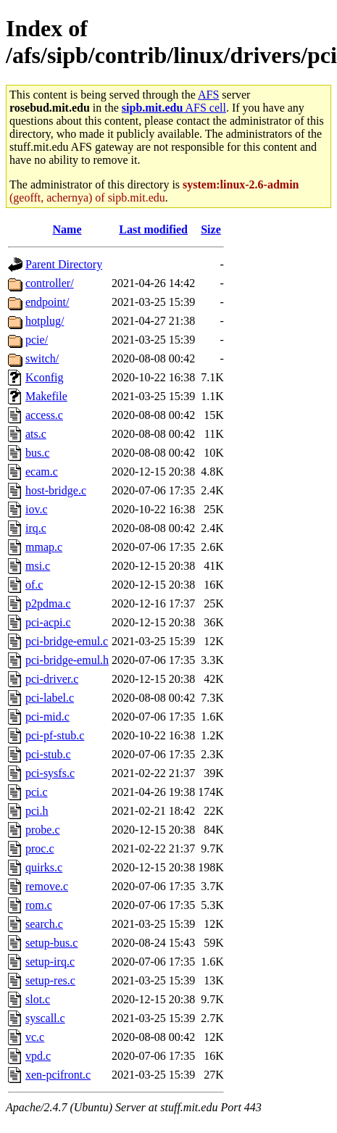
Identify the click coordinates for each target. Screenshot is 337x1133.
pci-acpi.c (48, 622)
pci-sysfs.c (50, 773)
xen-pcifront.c (58, 1074)
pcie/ (36, 339)
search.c (44, 924)
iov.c (36, 509)
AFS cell (174, 107)
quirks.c (43, 867)
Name (67, 229)
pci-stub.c (48, 754)
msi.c (37, 566)
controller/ (49, 283)
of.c (34, 584)
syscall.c (45, 1018)
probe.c (42, 829)
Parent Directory (63, 264)
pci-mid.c (47, 716)
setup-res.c (50, 980)
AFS (208, 94)
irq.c (35, 528)
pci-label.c (49, 698)
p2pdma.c (48, 603)
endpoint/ (47, 302)
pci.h (37, 811)
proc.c (39, 848)
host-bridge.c (55, 490)
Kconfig (44, 377)
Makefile (46, 396)
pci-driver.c (51, 679)
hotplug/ (44, 321)
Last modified (153, 229)
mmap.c (43, 547)
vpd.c (38, 1056)
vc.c (34, 1037)
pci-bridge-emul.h (67, 660)
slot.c (37, 999)
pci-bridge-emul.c (66, 641)
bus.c (37, 453)
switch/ (42, 358)
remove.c (46, 886)
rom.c (38, 905)
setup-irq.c (50, 961)
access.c (44, 415)
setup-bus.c (51, 943)
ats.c (35, 434)
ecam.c (41, 471)
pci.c (36, 792)
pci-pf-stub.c (54, 735)
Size (211, 229)
